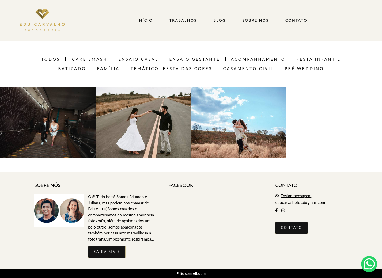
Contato (291, 228)
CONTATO (296, 20)
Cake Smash (89, 59)
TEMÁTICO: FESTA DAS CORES (171, 69)
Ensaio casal (138, 59)
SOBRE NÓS (255, 20)
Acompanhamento (258, 59)
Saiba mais (107, 252)
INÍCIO (145, 20)
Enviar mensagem (296, 196)
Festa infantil (319, 59)
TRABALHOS (183, 20)
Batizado (72, 69)
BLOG (219, 20)
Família (108, 69)
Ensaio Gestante (194, 59)
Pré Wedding (304, 69)
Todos (50, 59)
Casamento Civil (248, 69)
